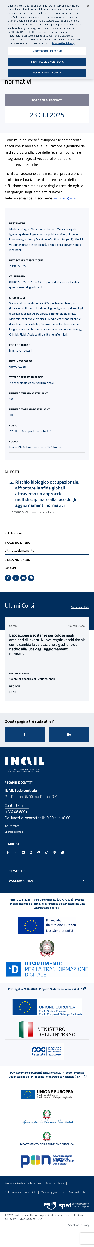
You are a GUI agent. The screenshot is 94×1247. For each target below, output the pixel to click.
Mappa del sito (77, 1192)
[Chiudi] (88, 6)
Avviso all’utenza (54, 1183)
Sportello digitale (14, 832)
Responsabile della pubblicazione (23, 1183)
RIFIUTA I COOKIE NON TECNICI (47, 61)
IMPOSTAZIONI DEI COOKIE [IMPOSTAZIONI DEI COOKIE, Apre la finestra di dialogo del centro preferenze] (47, 51)
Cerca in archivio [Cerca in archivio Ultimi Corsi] (80, 607)
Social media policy (78, 1225)
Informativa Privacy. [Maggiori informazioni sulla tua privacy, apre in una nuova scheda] (63, 43)
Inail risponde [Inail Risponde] (12, 826)
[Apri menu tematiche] (47, 871)
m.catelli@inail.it (67, 198)
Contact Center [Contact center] (17, 805)
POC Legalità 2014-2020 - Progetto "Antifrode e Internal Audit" (45, 989)
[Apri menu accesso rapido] (47, 880)
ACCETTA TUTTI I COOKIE (47, 72)
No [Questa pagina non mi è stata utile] (69, 734)
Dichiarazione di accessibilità (20, 1192)
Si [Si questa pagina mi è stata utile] (25, 734)
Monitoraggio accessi (53, 1192)
